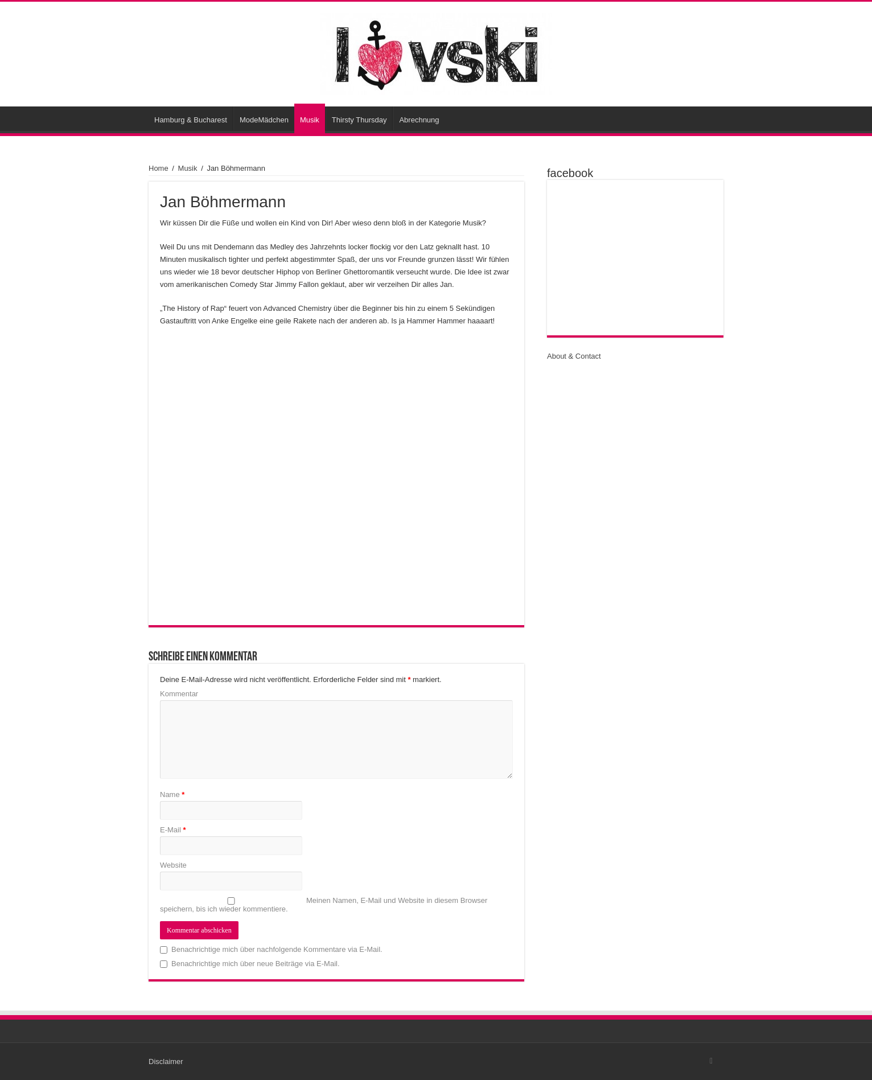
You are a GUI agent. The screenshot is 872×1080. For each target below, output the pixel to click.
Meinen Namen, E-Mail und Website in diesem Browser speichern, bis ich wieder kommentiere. (323, 904)
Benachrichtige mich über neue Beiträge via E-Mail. (255, 963)
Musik (309, 120)
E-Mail (173, 830)
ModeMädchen (264, 120)
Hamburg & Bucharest (190, 120)
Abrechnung (419, 120)
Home (158, 168)
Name (172, 794)
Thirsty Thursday (359, 120)
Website (173, 865)
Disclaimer (166, 1061)
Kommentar (179, 693)
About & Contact (574, 356)
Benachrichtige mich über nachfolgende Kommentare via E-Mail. (276, 949)
